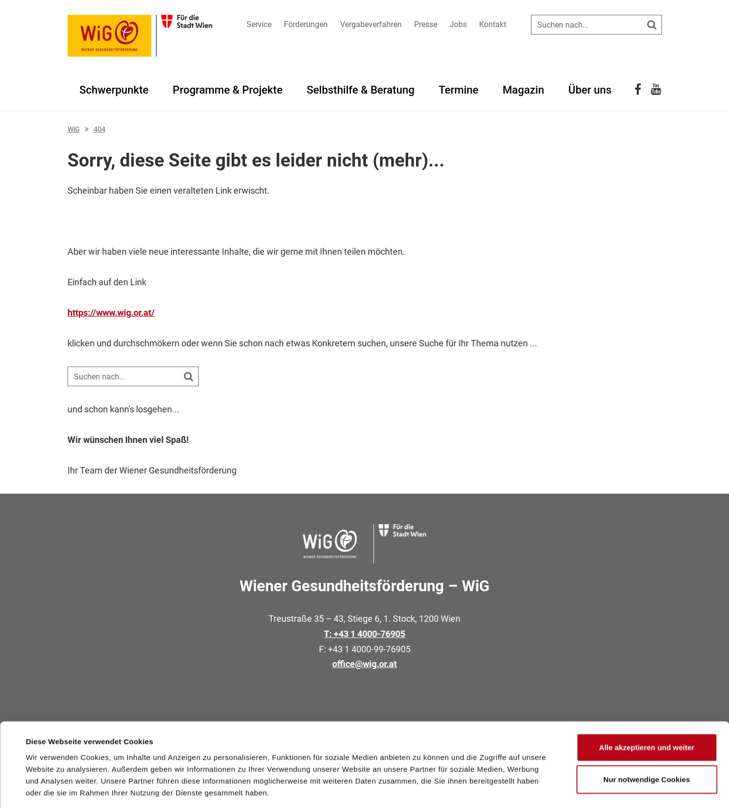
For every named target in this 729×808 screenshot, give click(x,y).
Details (408, 788)
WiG (74, 129)
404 (99, 129)
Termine (459, 90)
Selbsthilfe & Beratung (361, 90)
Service (259, 24)
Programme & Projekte (227, 90)
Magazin (523, 90)
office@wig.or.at (364, 664)
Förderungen (306, 24)
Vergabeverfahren (371, 24)
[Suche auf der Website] (596, 24)
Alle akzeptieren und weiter (646, 703)
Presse (425, 24)
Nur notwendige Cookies (646, 736)
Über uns (590, 90)
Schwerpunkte (113, 90)
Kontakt (492, 24)
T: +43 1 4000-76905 (364, 634)
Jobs (458, 24)
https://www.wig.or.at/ (111, 312)
